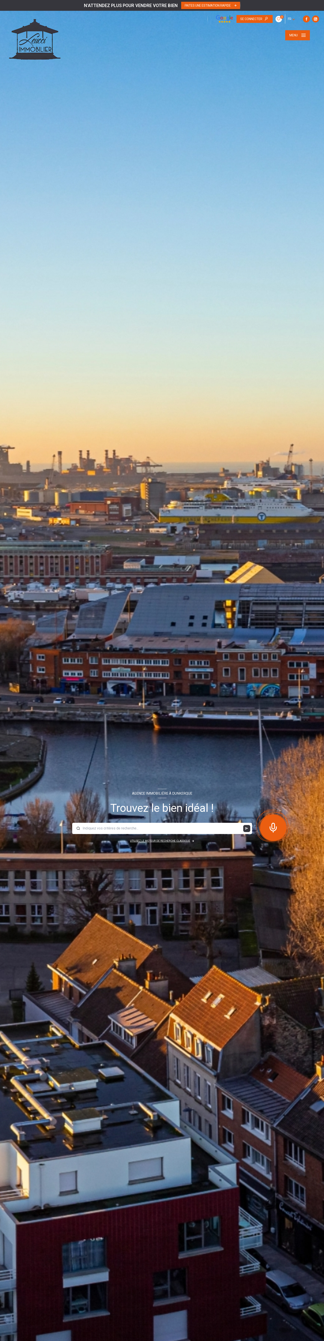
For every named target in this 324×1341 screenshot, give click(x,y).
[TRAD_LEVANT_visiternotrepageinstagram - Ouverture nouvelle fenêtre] (251, 18)
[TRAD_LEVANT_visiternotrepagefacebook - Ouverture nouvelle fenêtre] (242, 18)
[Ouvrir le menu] (297, 35)
